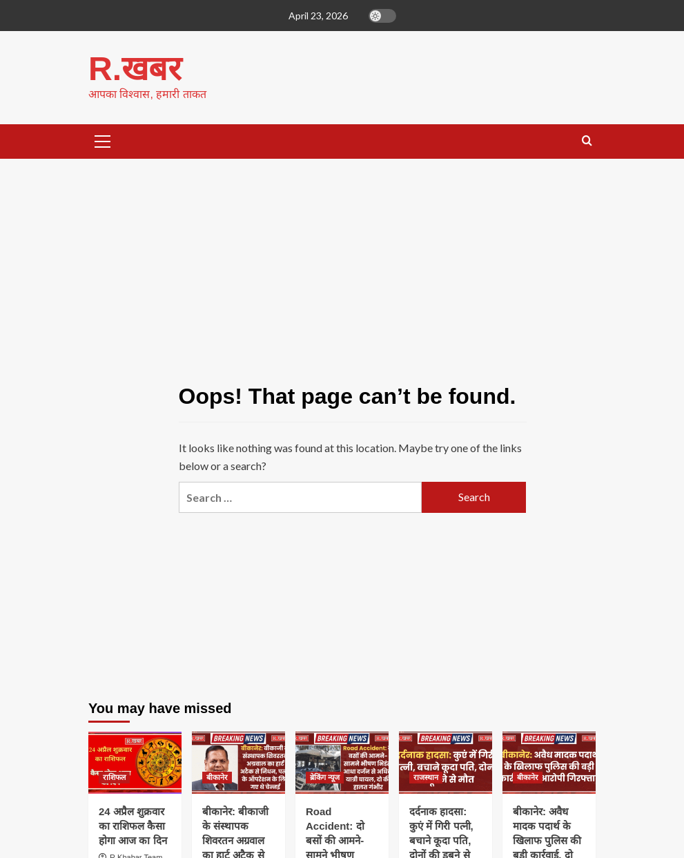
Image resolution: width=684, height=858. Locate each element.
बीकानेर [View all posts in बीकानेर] (217, 776)
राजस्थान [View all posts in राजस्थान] (425, 776)
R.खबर (134, 68)
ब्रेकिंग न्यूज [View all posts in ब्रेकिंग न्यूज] (325, 776)
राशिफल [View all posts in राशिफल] (114, 776)
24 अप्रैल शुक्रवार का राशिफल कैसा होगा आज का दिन (133, 825)
